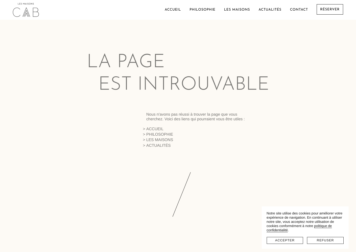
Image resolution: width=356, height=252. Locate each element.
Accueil (173, 10)
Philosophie (202, 10)
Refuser (325, 237)
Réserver (329, 10)
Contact (299, 10)
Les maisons (237, 10)
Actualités (270, 10)
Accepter (285, 237)
